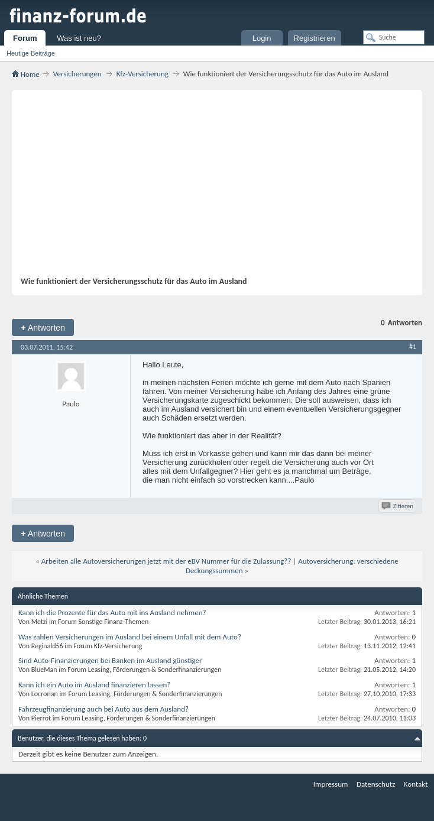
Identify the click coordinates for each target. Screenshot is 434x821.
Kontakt (416, 784)
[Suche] (394, 37)
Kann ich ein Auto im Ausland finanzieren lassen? (94, 684)
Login (261, 38)
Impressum (330, 784)
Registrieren (314, 38)
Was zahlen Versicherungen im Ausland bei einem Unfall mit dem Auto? (129, 636)
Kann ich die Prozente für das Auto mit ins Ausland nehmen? (112, 612)
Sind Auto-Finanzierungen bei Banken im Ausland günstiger (110, 660)
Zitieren (398, 506)
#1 (412, 346)
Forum (25, 38)
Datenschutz (376, 784)
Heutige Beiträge (31, 53)
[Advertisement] (211, 187)
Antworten (43, 327)
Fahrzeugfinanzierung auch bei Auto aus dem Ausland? (103, 708)
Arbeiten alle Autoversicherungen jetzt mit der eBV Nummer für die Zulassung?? (166, 561)
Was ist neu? (79, 38)
